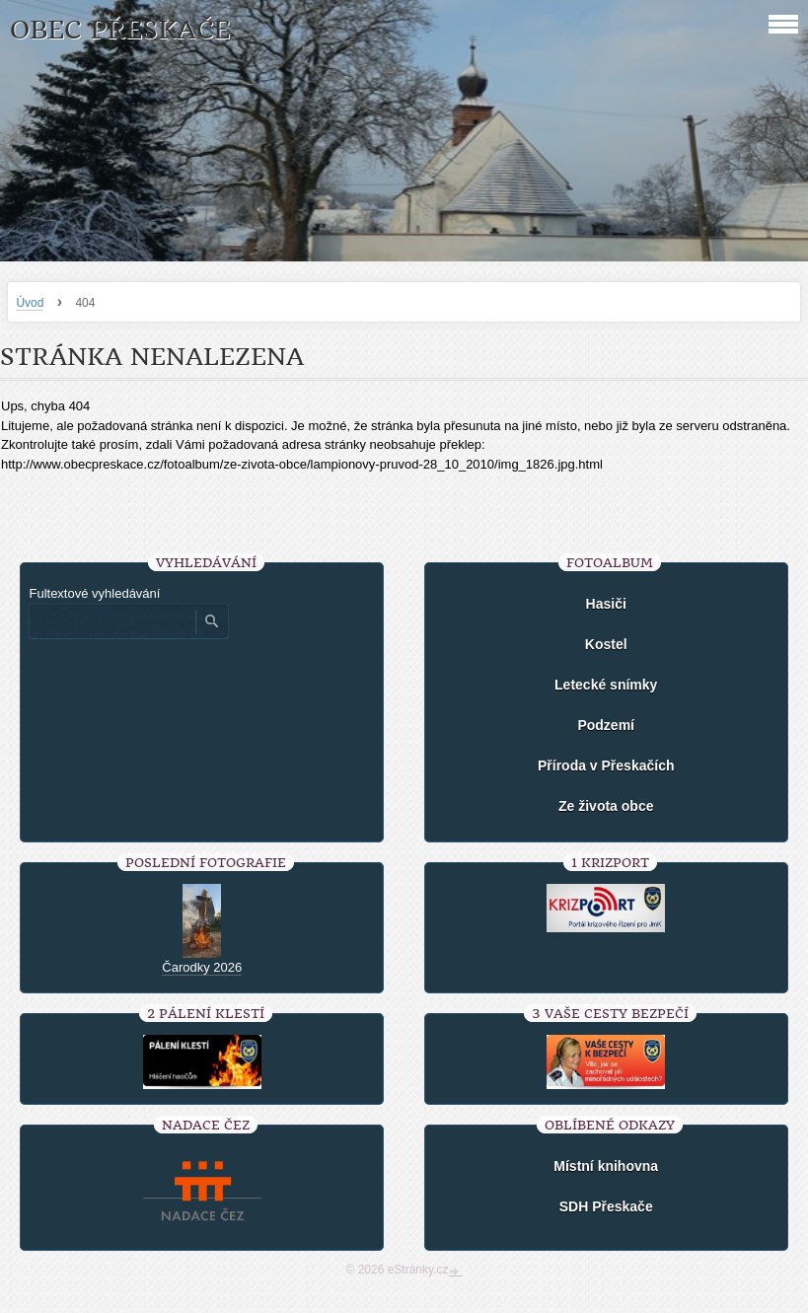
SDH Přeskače (606, 1206)
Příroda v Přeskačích (606, 765)
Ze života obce (605, 806)
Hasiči (606, 604)
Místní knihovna (605, 1166)
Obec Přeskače (120, 30)
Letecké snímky (605, 685)
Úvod (29, 303)
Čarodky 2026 (202, 967)
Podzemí (605, 725)
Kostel (606, 644)
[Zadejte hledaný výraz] (111, 621)
